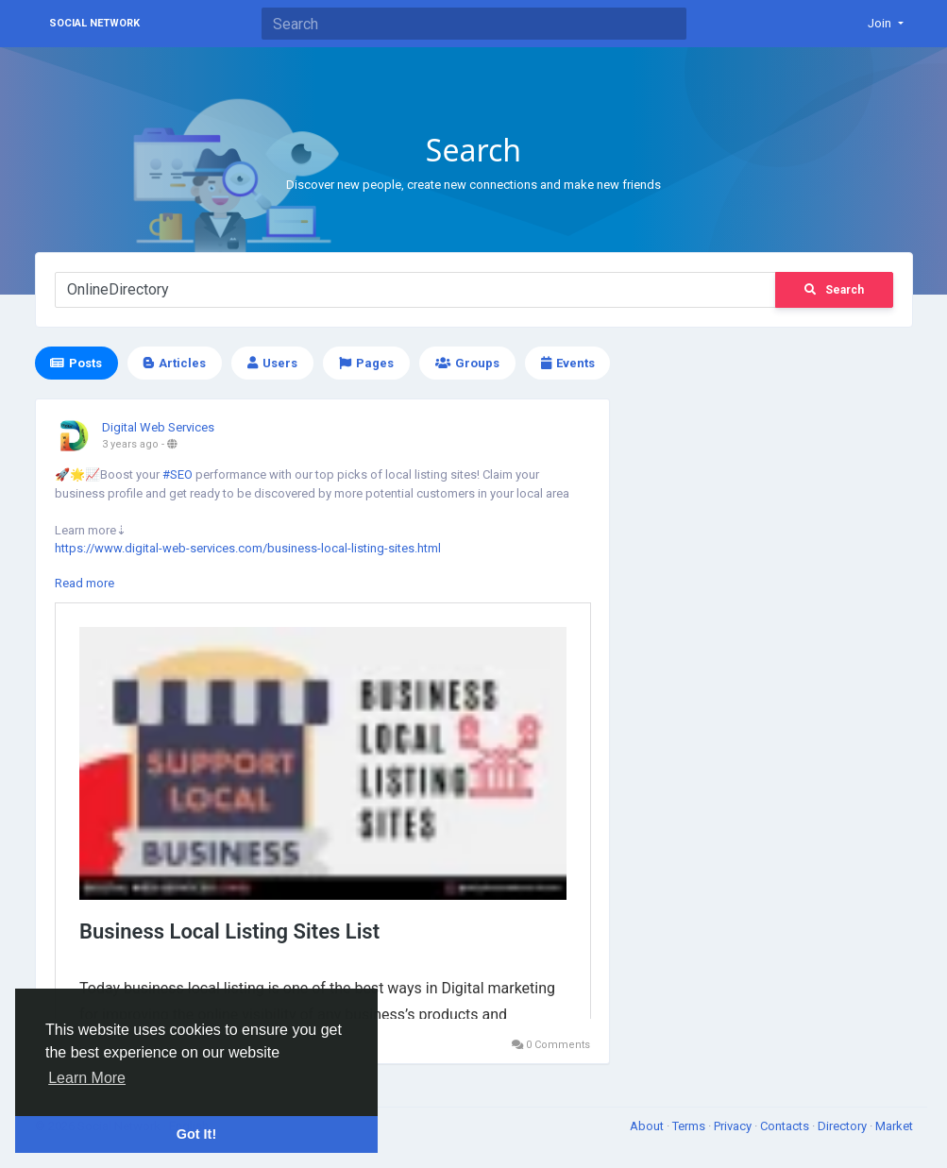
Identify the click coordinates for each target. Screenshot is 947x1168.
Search (834, 289)
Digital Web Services (158, 427)
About (648, 1126)
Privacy (734, 1126)
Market (894, 1126)
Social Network (94, 23)
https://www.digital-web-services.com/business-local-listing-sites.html (248, 548)
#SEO (177, 474)
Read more (84, 583)
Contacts (786, 1126)
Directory (844, 1126)
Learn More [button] (87, 1078)
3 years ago (130, 444)
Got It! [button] (196, 1134)
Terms (690, 1126)
